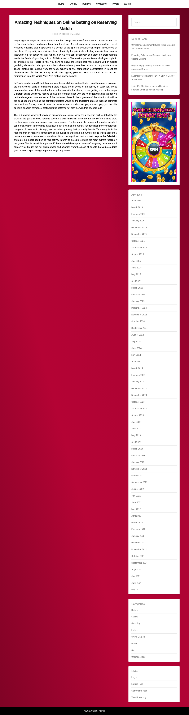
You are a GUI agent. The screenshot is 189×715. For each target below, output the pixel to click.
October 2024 (138, 321)
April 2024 (136, 361)
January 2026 (137, 220)
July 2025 (136, 261)
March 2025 (137, 287)
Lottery (134, 630)
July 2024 (136, 341)
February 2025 (138, 294)
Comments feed (139, 690)
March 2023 (137, 448)
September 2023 (139, 408)
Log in (134, 677)
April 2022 (136, 516)
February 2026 (138, 214)
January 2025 (137, 301)
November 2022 (139, 469)
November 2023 (139, 395)
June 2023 (136, 428)
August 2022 (137, 489)
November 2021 (139, 549)
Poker (115, 4)
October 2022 (138, 475)
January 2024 (137, 381)
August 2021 (137, 569)
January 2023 (137, 462)
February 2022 (138, 529)
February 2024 (138, 375)
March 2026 (137, 207)
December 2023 (139, 388)
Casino (73, 4)
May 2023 (136, 435)
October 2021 (138, 556)
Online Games (138, 636)
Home (61, 4)
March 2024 (137, 368)
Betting (86, 4)
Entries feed (137, 684)
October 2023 (138, 402)
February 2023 (138, 455)
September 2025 (139, 247)
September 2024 (139, 328)
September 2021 (139, 563)
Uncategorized (138, 657)
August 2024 (137, 334)
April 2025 (136, 281)
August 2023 (137, 415)
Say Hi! (127, 4)
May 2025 (136, 274)
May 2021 (136, 589)
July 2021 (136, 576)
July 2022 (136, 495)
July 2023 (136, 422)
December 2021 (139, 542)
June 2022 (136, 502)
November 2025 (139, 234)
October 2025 (138, 241)
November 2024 (139, 314)
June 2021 (136, 583)
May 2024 (136, 355)
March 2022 (137, 522)
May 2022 (136, 509)
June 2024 (136, 348)
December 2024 (139, 308)
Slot (133, 650)
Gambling (101, 4)
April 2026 (136, 200)
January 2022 (137, 536)
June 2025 (136, 267)
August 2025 (137, 254)
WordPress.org (138, 697)
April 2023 (136, 442)
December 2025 (139, 227)
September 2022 (139, 482)
